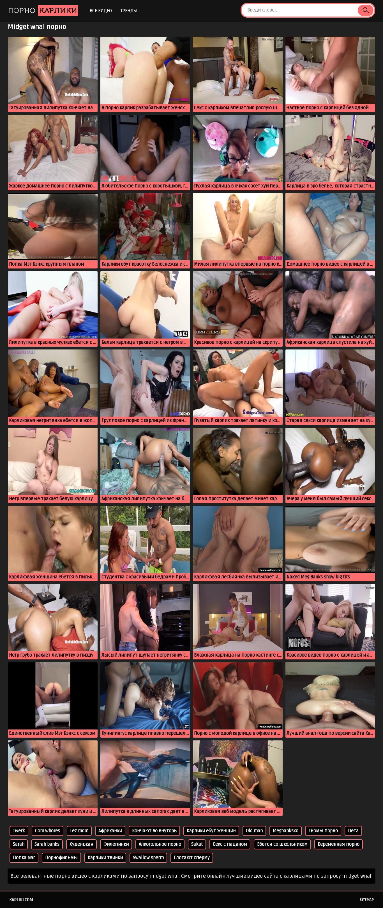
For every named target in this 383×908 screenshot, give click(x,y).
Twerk (19, 831)
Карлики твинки (105, 858)
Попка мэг (24, 858)
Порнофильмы (61, 858)
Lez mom (79, 831)
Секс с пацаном (230, 844)
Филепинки (116, 844)
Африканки (110, 831)
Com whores (47, 831)
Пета (353, 831)
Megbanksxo (285, 831)
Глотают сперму (192, 858)
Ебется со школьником (282, 844)
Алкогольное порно (160, 844)
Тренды (129, 11)
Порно (43, 10)
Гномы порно (323, 831)
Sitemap (367, 900)
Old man (254, 831)
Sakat (197, 844)
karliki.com (21, 899)
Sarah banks (46, 844)
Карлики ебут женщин (211, 831)
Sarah (18, 844)
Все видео (101, 11)
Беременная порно (338, 844)
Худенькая (81, 844)
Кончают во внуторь (154, 831)
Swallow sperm (148, 858)
